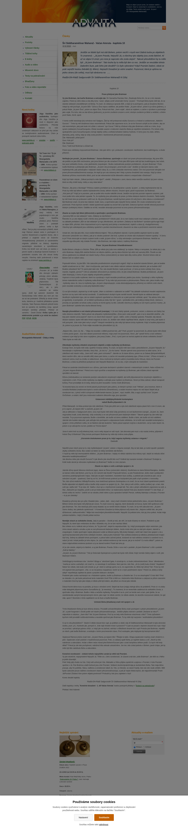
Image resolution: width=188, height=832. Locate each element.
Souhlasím (104, 817)
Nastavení (83, 817)
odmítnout (103, 824)
